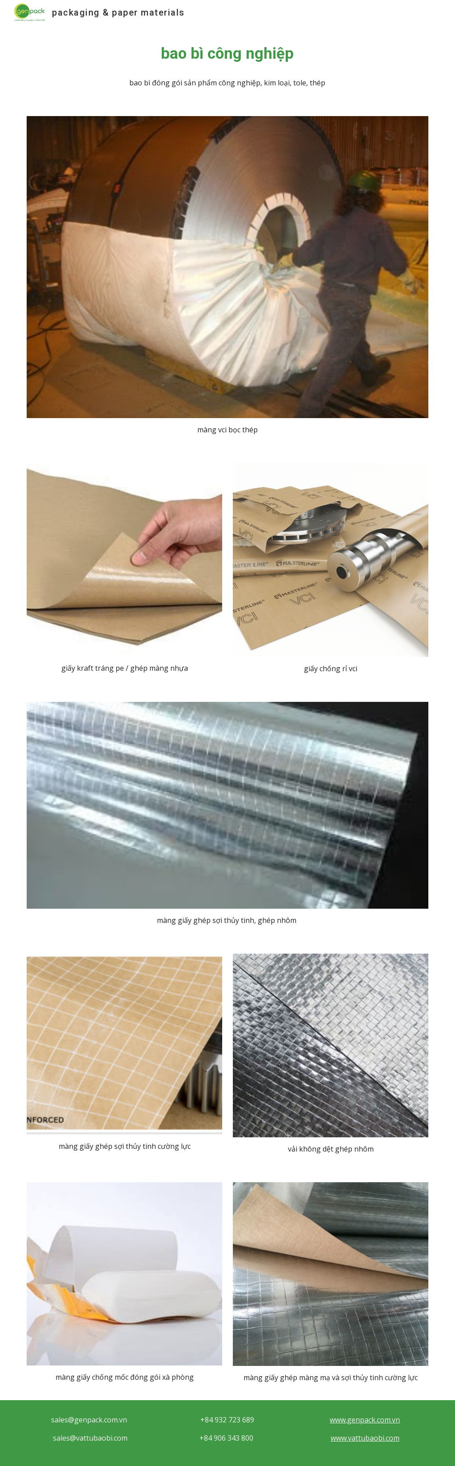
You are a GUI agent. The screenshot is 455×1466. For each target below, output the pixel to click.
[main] (227, 53)
